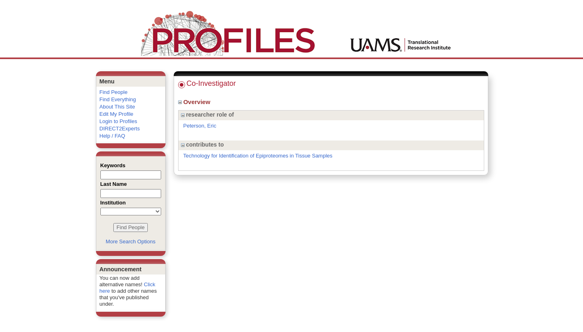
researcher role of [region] (207, 114)
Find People (114, 92)
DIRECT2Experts (120, 129)
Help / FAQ (113, 136)
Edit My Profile (117, 114)
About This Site (117, 107)
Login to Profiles (118, 121)
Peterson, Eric (200, 126)
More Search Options (130, 241)
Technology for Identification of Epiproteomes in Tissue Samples (258, 156)
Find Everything (118, 99)
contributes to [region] (202, 144)
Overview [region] (195, 101)
